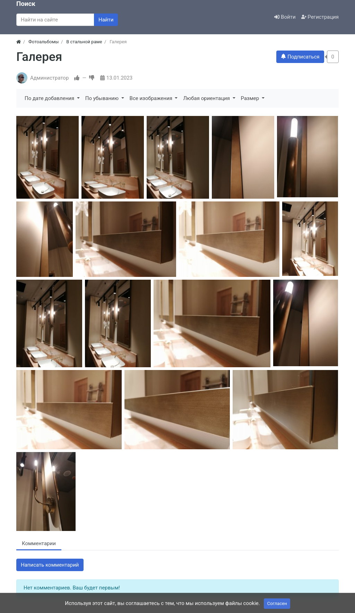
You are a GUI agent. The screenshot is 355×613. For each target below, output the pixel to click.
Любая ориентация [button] (207, 98)
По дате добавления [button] (50, 98)
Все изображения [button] (152, 98)
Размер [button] (250, 98)
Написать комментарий (50, 565)
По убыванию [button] (102, 98)
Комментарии (39, 543)
